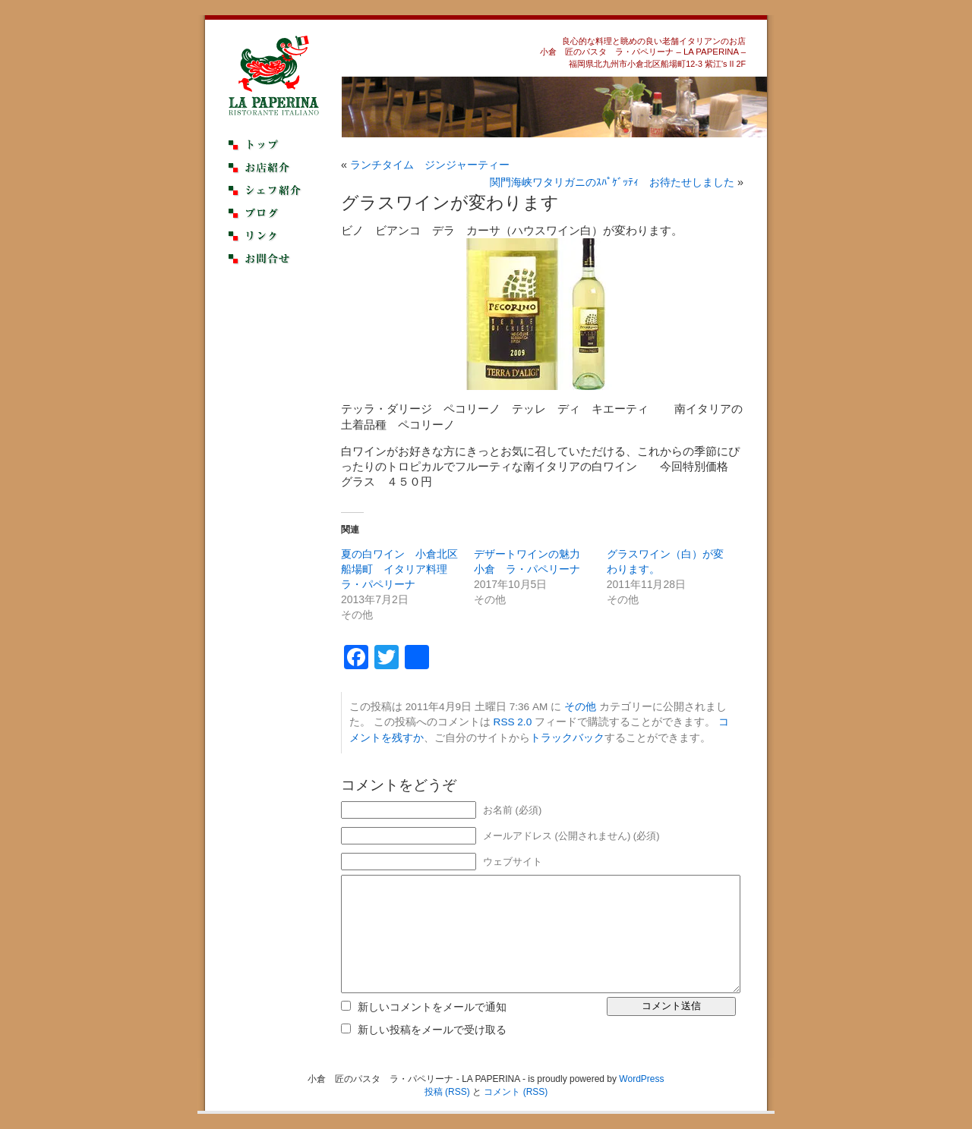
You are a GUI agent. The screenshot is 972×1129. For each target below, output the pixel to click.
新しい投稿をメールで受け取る (432, 1030)
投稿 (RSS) (447, 1092)
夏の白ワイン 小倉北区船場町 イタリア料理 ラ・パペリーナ (399, 569)
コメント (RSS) (516, 1092)
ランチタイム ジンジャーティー (430, 165)
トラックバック (567, 738)
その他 (580, 706)
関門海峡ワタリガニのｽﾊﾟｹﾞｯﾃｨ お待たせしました (612, 182)
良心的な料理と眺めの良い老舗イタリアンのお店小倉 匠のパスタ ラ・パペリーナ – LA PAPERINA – (643, 46)
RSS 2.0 (513, 722)
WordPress (641, 1079)
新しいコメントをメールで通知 (432, 1007)
